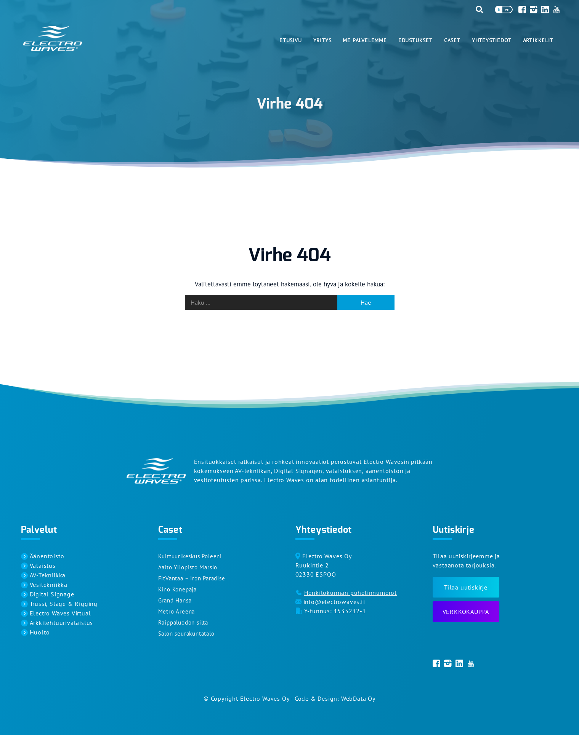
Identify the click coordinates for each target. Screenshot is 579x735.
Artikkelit (538, 40)
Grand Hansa (175, 600)
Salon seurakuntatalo (186, 633)
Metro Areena (176, 611)
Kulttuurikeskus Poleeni (190, 556)
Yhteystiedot (492, 40)
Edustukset (415, 40)
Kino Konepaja (177, 589)
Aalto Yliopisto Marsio (188, 567)
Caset (452, 40)
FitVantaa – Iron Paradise (191, 578)
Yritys (322, 40)
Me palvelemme (365, 40)
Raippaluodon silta (183, 622)
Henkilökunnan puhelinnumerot (350, 592)
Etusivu (290, 40)
